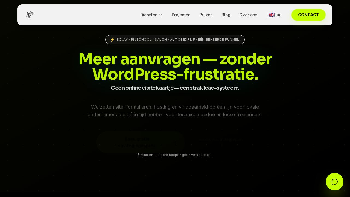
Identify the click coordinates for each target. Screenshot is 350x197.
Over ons (248, 14)
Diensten (151, 14)
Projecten (181, 14)
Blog (226, 14)
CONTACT (308, 14)
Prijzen (206, 14)
